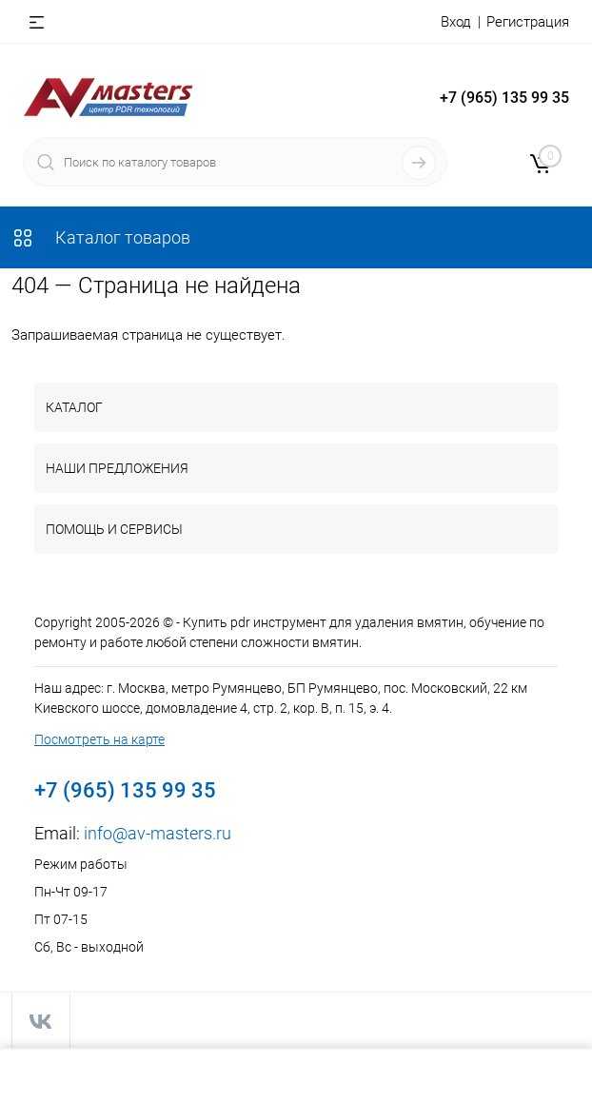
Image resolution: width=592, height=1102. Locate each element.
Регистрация (527, 21)
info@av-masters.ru (157, 833)
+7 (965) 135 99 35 (504, 98)
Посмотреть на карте (99, 739)
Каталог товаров (100, 237)
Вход (456, 21)
